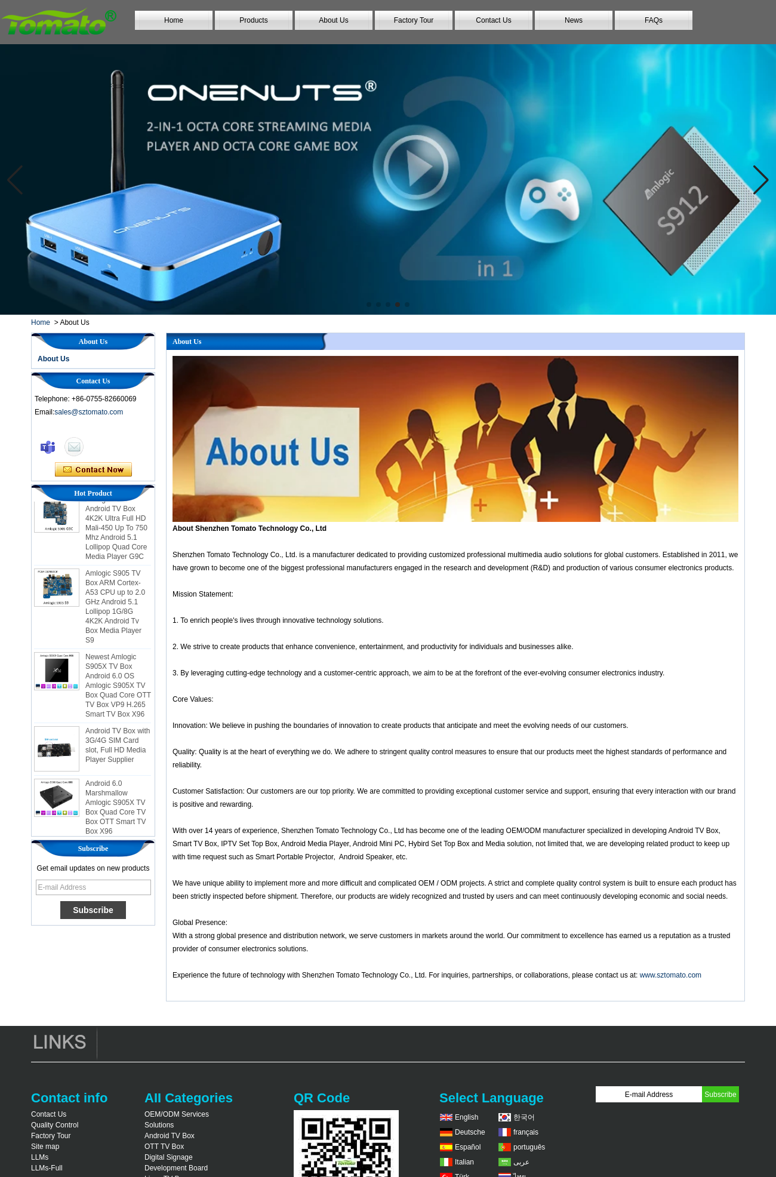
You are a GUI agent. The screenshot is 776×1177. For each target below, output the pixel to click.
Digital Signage (168, 1157)
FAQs (654, 20)
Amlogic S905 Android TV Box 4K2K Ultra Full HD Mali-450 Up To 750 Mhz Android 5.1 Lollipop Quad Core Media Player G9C (116, 530)
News (574, 20)
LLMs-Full (47, 1168)
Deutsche (470, 1132)
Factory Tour (413, 20)
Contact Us (493, 20)
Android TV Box (169, 1136)
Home (173, 20)
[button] (369, 304)
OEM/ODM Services (176, 1114)
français (525, 1132)
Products (253, 20)
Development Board (176, 1168)
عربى (521, 1162)
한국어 (524, 1117)
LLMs (39, 1157)
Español (468, 1147)
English (466, 1117)
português (529, 1147)
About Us (333, 20)
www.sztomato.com (670, 975)
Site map (45, 1146)
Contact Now (93, 470)
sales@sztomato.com (88, 412)
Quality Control (54, 1125)
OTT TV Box (164, 1146)
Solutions (159, 1125)
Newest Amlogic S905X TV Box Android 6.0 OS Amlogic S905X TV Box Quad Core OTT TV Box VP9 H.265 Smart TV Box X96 (118, 688)
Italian (464, 1162)
